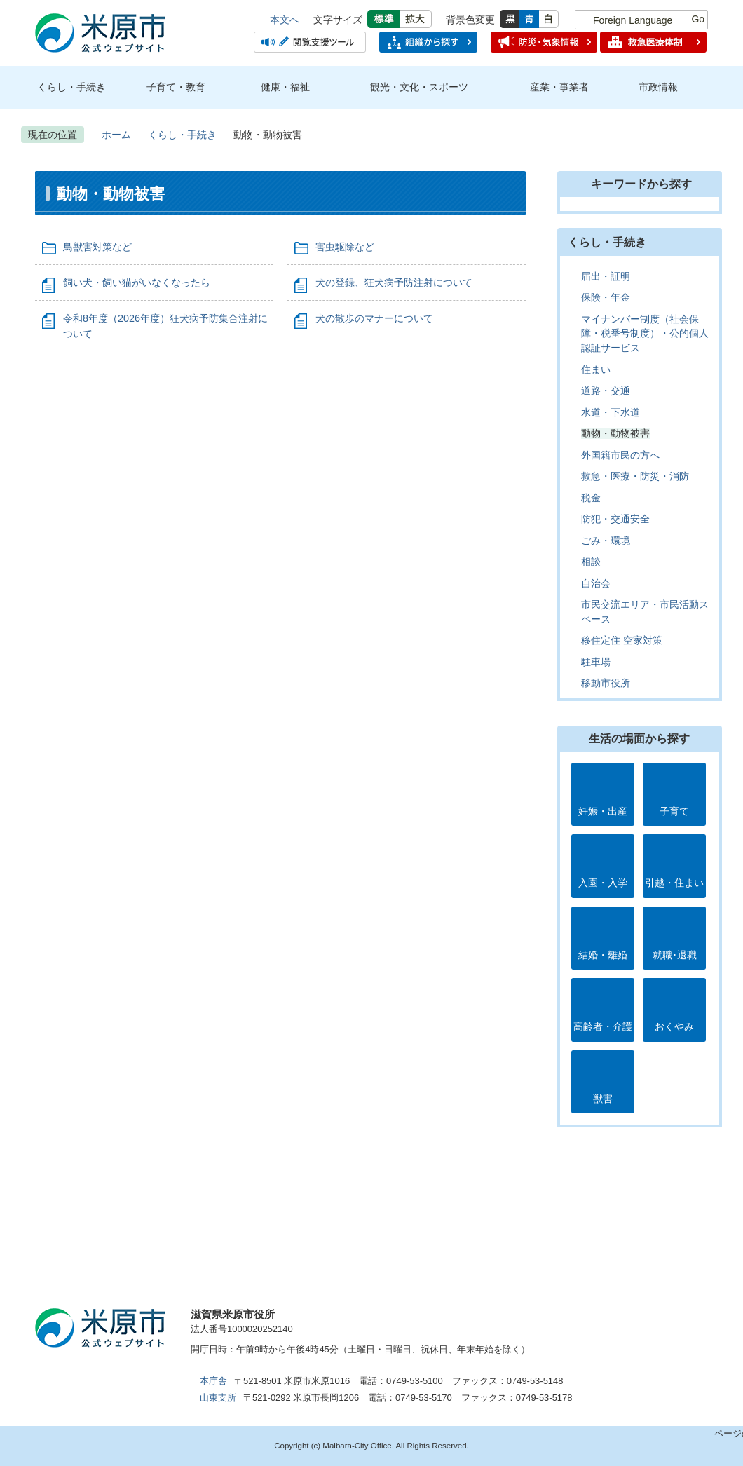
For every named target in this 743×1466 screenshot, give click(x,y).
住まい (596, 370)
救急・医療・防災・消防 (635, 476)
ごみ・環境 (605, 541)
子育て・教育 (175, 87)
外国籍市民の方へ (620, 455)
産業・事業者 (559, 87)
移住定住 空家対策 (621, 640)
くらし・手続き (71, 87)
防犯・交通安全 (615, 519)
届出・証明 (605, 276)
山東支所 (218, 1397)
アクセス (355, 1320)
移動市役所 (605, 683)
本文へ (284, 19)
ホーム (116, 134)
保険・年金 (605, 297)
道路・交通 (605, 391)
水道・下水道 (610, 412)
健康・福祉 (285, 87)
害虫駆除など (344, 246)
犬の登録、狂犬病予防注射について (393, 282)
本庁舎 (213, 1381)
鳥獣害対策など (97, 246)
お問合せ (565, 1320)
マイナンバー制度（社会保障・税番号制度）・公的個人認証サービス (645, 333)
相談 (591, 562)
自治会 (596, 583)
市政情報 (658, 87)
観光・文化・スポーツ (419, 87)
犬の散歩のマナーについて (374, 318)
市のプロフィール (460, 1320)
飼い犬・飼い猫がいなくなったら (136, 282)
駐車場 (596, 662)
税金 (591, 498)
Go (697, 19)
